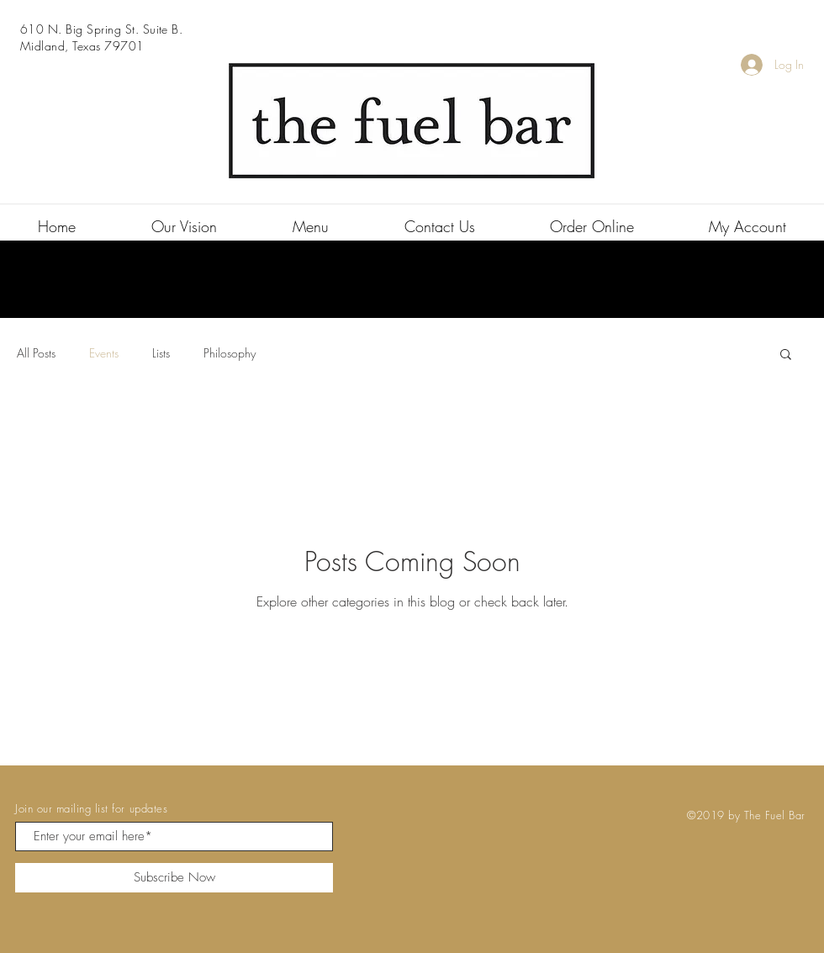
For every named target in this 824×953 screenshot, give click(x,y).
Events (104, 353)
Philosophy (229, 353)
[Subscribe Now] (174, 877)
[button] (786, 355)
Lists (161, 353)
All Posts (36, 353)
